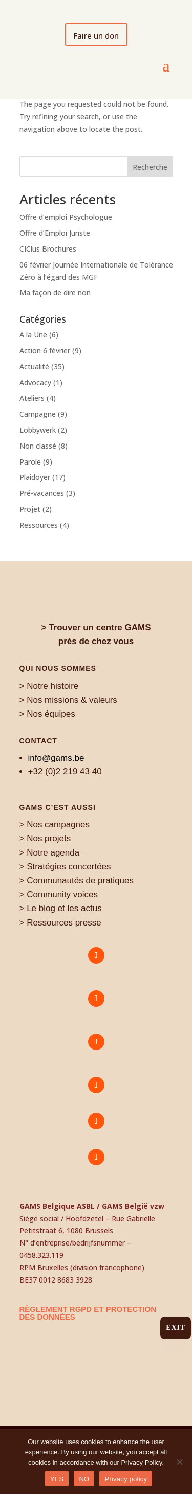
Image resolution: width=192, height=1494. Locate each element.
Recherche (150, 167)
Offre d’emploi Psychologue (65, 217)
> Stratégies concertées (65, 867)
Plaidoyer (34, 477)
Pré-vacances (41, 493)
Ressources (38, 525)
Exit (175, 1327)
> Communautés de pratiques (76, 880)
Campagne (37, 414)
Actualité (34, 366)
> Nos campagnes (54, 824)
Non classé (37, 446)
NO (84, 1479)
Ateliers (32, 398)
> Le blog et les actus (60, 908)
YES (57, 1479)
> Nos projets (45, 838)
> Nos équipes (47, 714)
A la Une (33, 335)
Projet (29, 509)
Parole (30, 462)
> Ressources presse (60, 923)
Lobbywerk (37, 430)
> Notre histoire (49, 686)
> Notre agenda (49, 853)
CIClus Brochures (47, 249)
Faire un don (96, 35)
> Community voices (58, 894)
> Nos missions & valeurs (68, 700)
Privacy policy (125, 1479)
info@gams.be (56, 758)
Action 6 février (44, 350)
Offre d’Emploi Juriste (54, 233)
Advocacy (35, 382)
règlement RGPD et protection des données (88, 1313)
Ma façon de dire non (55, 292)
